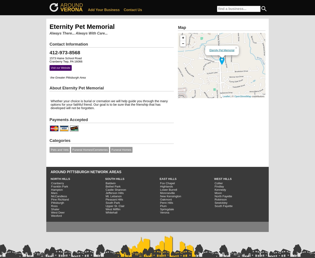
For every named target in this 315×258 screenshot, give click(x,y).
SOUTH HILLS (114, 179)
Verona (164, 212)
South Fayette (224, 206)
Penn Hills (166, 202)
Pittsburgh (57, 202)
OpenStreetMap (242, 96)
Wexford (56, 215)
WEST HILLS (223, 179)
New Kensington (170, 196)
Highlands (166, 186)
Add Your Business (104, 10)
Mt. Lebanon (114, 196)
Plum (163, 206)
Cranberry (57, 183)
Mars (54, 193)
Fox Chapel (167, 183)
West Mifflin (113, 209)
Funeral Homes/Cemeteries (90, 149)
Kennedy (220, 189)
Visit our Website (60, 67)
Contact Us (133, 10)
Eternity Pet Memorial (221, 50)
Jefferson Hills (115, 193)
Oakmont (166, 199)
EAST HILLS (168, 179)
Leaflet (226, 96)
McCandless (59, 196)
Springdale (167, 209)
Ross (54, 206)
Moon (218, 193)
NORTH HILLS (60, 179)
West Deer (58, 212)
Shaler (55, 209)
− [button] (183, 43)
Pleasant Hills (114, 199)
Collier (219, 183)
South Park (113, 202)
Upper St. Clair (115, 206)
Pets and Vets (60, 149)
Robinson (221, 199)
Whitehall (112, 212)
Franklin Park (59, 186)
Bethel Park (113, 186)
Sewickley (221, 202)
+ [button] (183, 38)
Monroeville (167, 193)
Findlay (219, 186)
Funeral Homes (121, 149)
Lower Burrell (168, 189)
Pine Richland (60, 199)
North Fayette (223, 196)
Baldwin (111, 183)
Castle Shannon (116, 189)
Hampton (57, 189)
